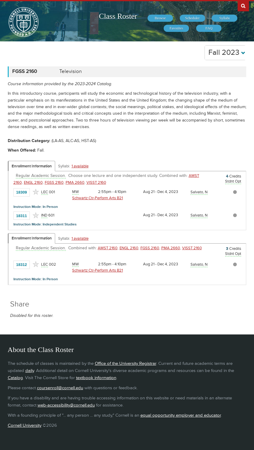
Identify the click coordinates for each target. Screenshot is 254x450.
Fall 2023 (226, 52)
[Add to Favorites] (35, 192)
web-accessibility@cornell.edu (66, 405)
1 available (80, 166)
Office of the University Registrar (125, 363)
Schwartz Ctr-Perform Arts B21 (97, 198)
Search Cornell (243, 5)
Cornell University (24, 425)
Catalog (15, 378)
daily (29, 370)
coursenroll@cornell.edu (60, 388)
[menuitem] (160, 18)
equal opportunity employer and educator (180, 415)
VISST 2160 (96, 182)
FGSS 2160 (54, 182)
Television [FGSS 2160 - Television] (70, 71)
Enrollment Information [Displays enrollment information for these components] (32, 166)
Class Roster (118, 16)
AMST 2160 (107, 248)
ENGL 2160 (33, 182)
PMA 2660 (75, 182)
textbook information (96, 378)
